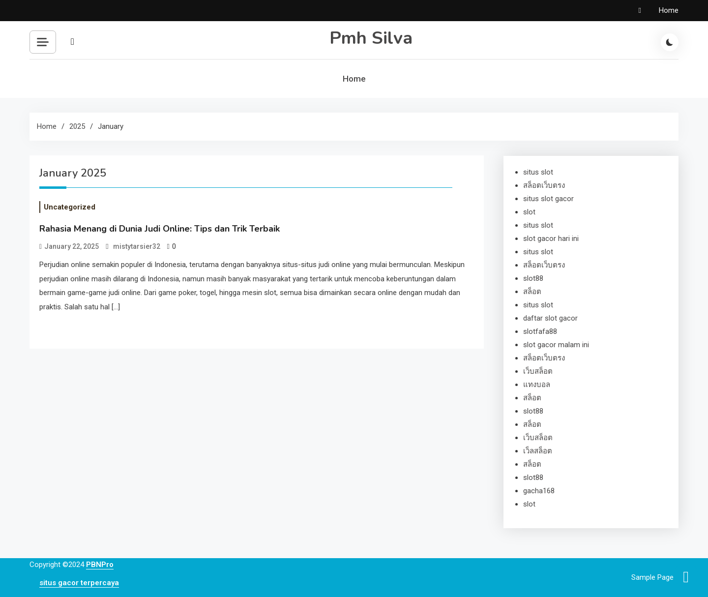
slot (529, 212)
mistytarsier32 (136, 246)
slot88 (533, 278)
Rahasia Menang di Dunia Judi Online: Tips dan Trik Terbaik (159, 229)
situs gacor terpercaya (79, 582)
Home (668, 10)
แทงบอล (536, 384)
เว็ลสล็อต (537, 451)
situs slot (538, 172)
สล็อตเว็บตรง (544, 185)
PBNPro (100, 564)
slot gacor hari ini (551, 238)
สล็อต (532, 291)
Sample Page (652, 577)
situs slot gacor (548, 198)
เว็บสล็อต (538, 371)
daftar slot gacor (550, 318)
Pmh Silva (371, 38)
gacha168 (539, 490)
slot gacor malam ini (556, 344)
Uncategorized (69, 207)
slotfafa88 (540, 331)
